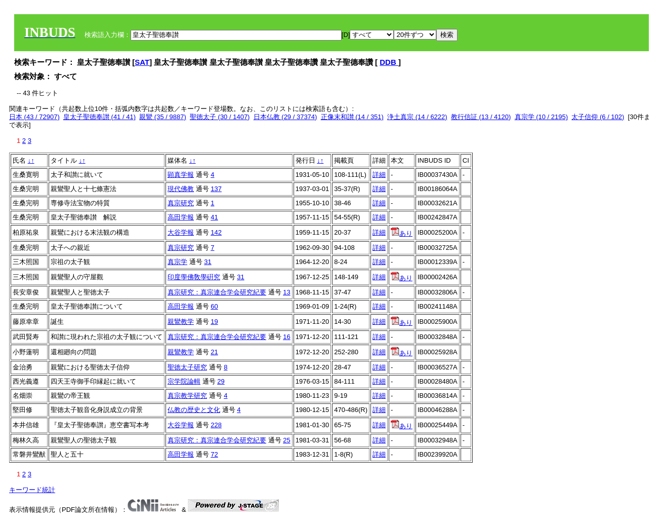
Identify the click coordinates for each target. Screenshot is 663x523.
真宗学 (177, 262)
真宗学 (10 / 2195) (541, 117)
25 (286, 440)
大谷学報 (181, 232)
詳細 (379, 174)
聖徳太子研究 (187, 367)
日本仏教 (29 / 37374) (285, 117)
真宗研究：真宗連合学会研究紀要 (217, 292)
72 (214, 454)
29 (220, 381)
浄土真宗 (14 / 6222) (417, 117)
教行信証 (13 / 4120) (481, 117)
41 (214, 217)
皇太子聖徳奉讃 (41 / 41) (99, 117)
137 (216, 189)
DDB (389, 62)
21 (214, 352)
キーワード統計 (32, 490)
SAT (142, 62)
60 (214, 306)
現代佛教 (181, 189)
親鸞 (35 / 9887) (162, 117)
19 (214, 321)
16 (286, 337)
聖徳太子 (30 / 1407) (220, 117)
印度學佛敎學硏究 (194, 277)
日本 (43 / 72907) (34, 117)
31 (207, 262)
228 (216, 425)
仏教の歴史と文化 (194, 410)
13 (286, 292)
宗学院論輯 (184, 381)
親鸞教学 (181, 321)
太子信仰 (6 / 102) (597, 117)
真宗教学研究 (187, 395)
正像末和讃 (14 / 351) (352, 117)
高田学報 (181, 217)
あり (401, 233)
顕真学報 (181, 174)
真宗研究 (181, 203)
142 (216, 232)
